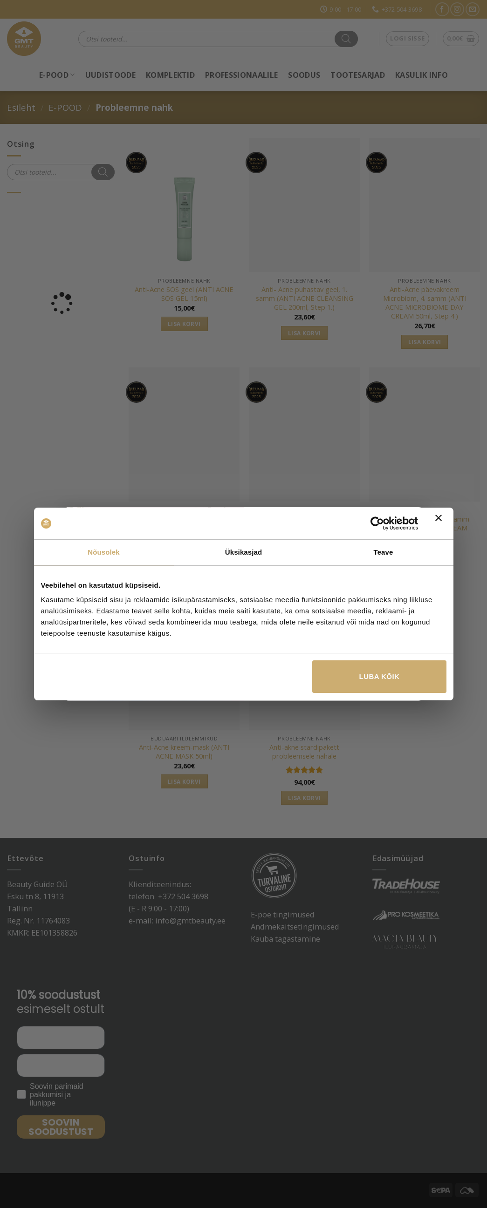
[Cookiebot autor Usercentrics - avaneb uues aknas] (377, 523)
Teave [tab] (383, 552)
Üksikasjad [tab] (243, 552)
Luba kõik (379, 676)
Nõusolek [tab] (103, 552)
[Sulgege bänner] (440, 523)
